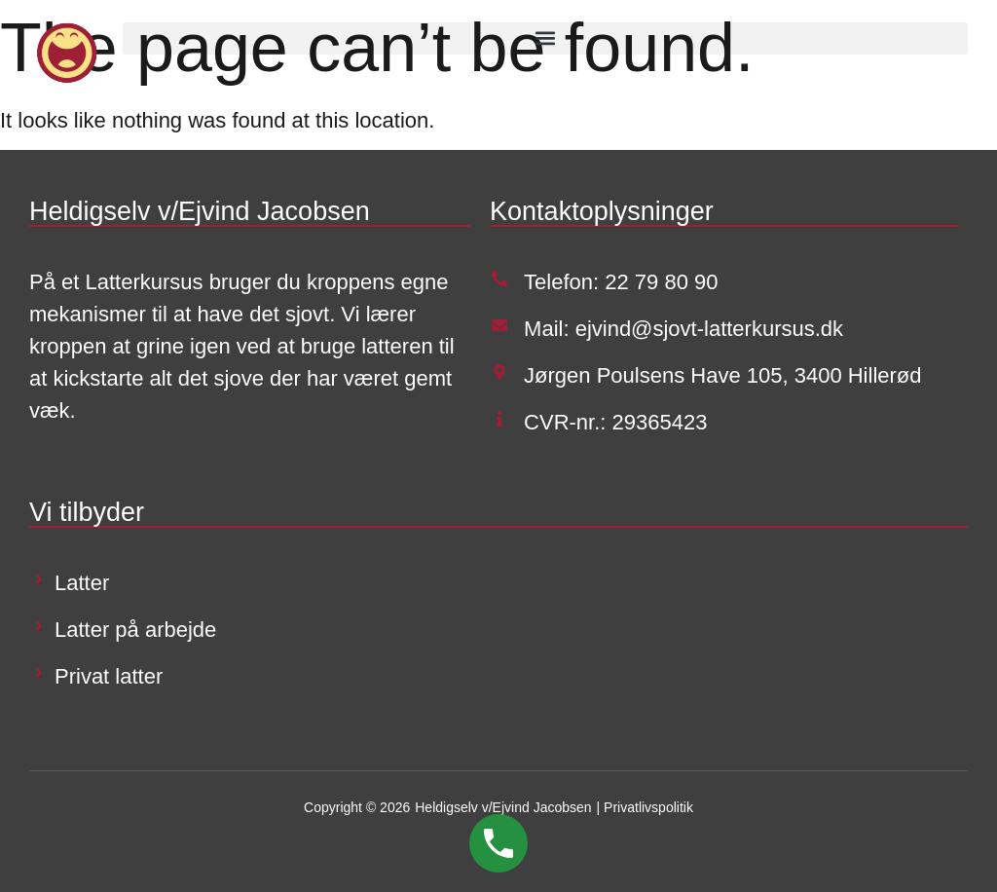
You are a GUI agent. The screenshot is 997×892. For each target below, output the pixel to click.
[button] (545, 38)
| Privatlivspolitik (645, 807)
